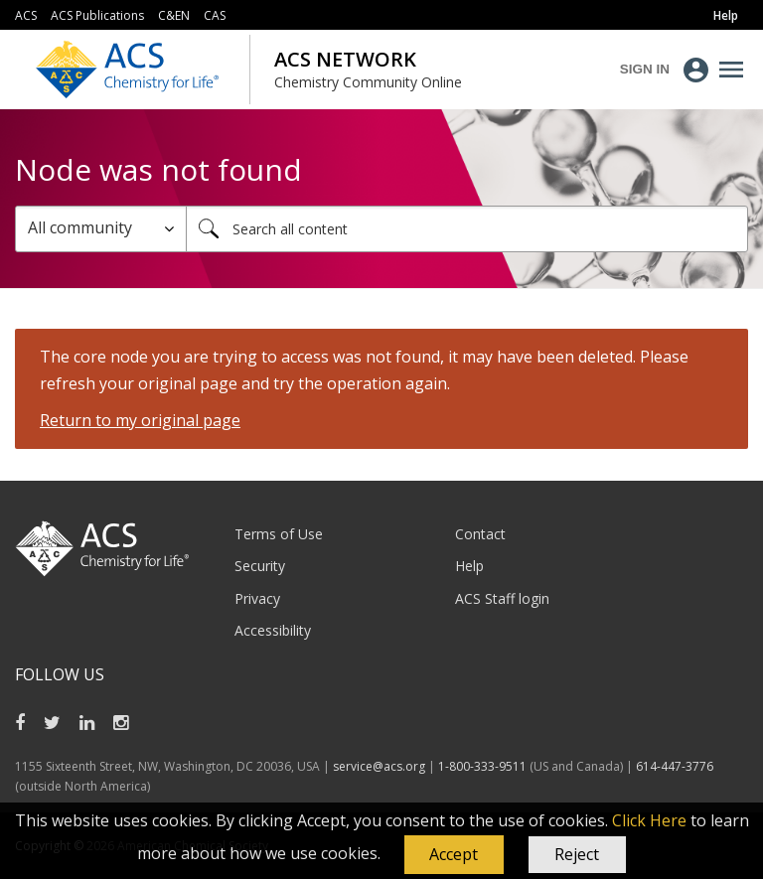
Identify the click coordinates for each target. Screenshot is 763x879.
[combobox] (467, 229)
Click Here (649, 820)
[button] (454, 855)
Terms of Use (278, 533)
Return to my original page (140, 420)
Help (469, 565)
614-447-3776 (674, 766)
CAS (215, 15)
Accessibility (272, 630)
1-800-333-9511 (482, 766)
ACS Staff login (502, 598)
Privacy (257, 598)
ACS (26, 15)
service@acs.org (379, 766)
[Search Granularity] (101, 229)
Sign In (645, 69)
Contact (480, 533)
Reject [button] (576, 854)
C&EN (174, 15)
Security (259, 565)
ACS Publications (97, 15)
